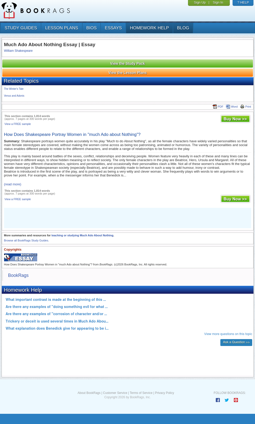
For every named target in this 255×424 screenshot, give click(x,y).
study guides (21, 27)
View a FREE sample (18, 123)
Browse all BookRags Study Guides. (26, 240)
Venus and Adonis (14, 95)
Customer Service (115, 393)
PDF (218, 106)
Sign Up (200, 2)
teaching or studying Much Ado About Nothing (82, 235)
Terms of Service (141, 393)
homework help (149, 27)
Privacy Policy (164, 393)
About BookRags (88, 393)
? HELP (243, 2)
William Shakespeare (18, 51)
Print (245, 106)
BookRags (18, 275)
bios (91, 27)
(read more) (12, 184)
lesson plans (61, 27)
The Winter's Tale (14, 88)
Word (232, 106)
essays (113, 27)
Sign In (218, 2)
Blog (183, 27)
